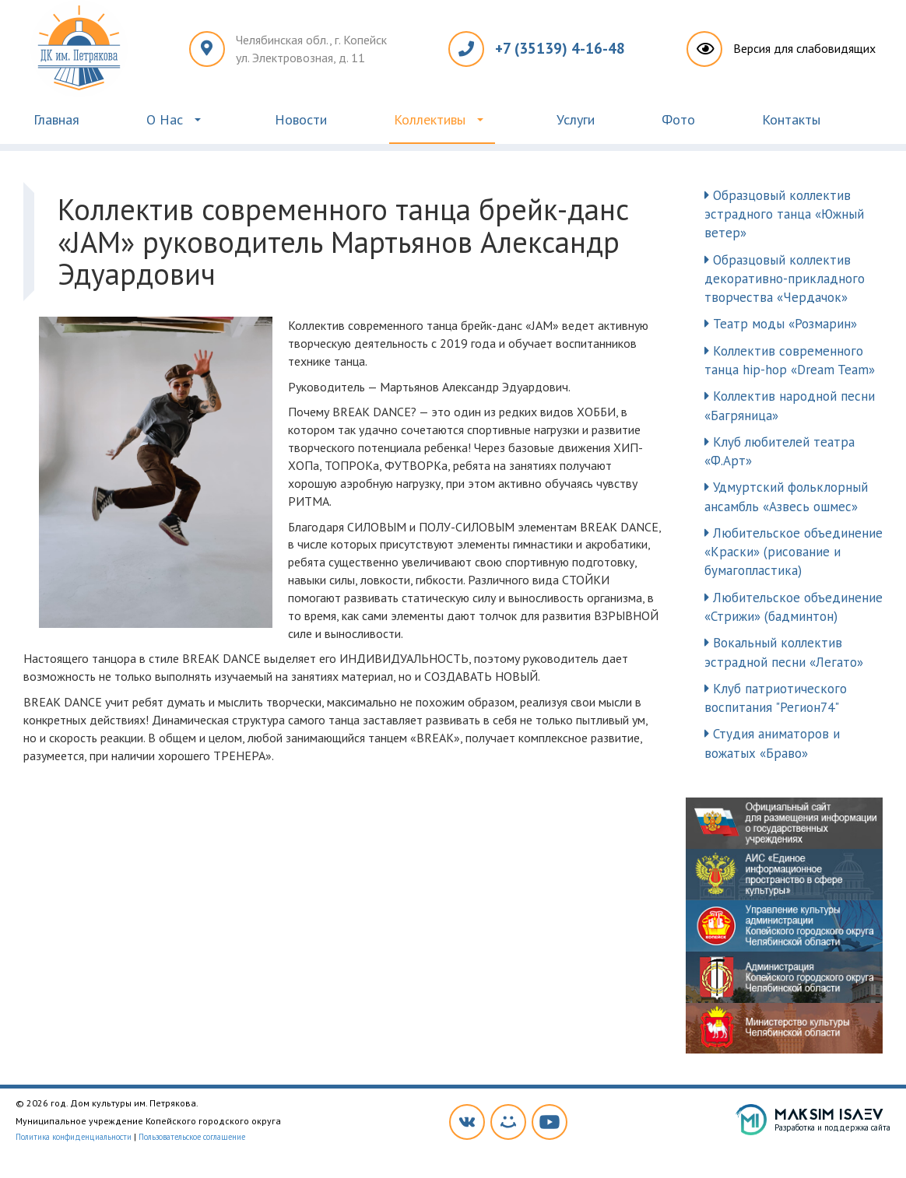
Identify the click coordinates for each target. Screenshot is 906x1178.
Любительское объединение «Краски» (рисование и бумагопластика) (793, 552)
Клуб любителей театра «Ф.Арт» (779, 451)
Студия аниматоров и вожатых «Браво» (772, 743)
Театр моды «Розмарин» (780, 323)
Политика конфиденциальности (74, 1136)
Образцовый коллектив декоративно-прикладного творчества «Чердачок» (784, 279)
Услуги (576, 119)
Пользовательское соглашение (192, 1136)
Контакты (791, 119)
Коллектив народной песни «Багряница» (789, 405)
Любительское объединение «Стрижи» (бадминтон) (793, 607)
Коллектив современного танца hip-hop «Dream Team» (789, 360)
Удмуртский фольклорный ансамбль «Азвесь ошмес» (786, 496)
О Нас (164, 119)
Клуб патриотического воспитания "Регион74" (775, 698)
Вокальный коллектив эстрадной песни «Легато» (783, 652)
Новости (301, 119)
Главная (56, 119)
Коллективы (429, 119)
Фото (678, 119)
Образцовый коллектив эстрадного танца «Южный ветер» (784, 214)
